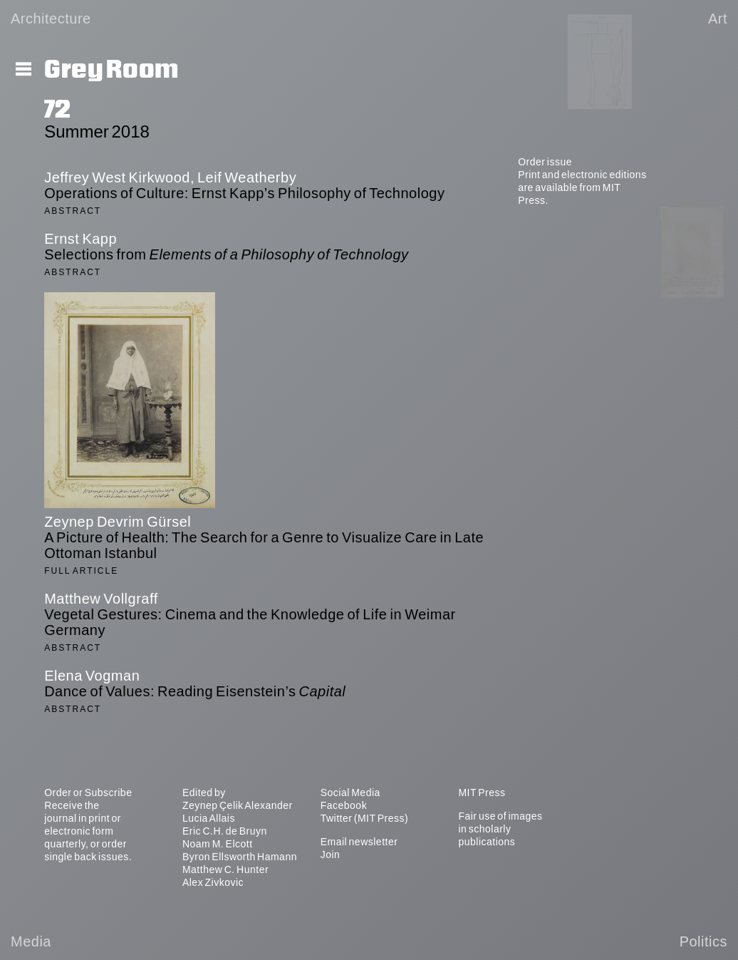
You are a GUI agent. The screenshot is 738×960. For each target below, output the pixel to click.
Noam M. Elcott (217, 844)
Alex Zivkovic (213, 882)
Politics (703, 941)
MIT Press (481, 792)
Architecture (51, 18)
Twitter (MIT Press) (364, 818)
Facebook (344, 805)
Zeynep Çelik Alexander (237, 805)
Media (31, 941)
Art (717, 18)
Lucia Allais (208, 818)
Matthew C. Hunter (225, 869)
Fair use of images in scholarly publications (500, 828)
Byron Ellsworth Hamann (239, 856)
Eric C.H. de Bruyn (224, 831)
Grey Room (111, 69)
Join (331, 854)
